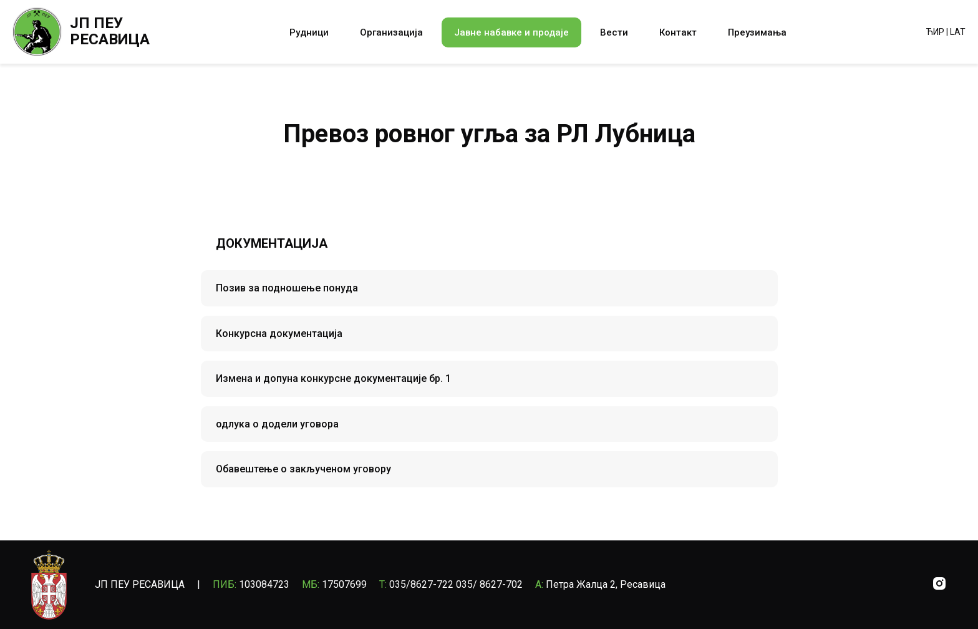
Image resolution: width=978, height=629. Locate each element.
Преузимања (757, 32)
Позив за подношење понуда (287, 288)
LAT (958, 32)
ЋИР (935, 32)
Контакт (678, 32)
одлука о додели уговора (277, 424)
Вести (614, 32)
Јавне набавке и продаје (511, 32)
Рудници (309, 32)
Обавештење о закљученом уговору (303, 469)
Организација (391, 32)
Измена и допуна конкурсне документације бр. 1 (333, 378)
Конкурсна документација (279, 333)
